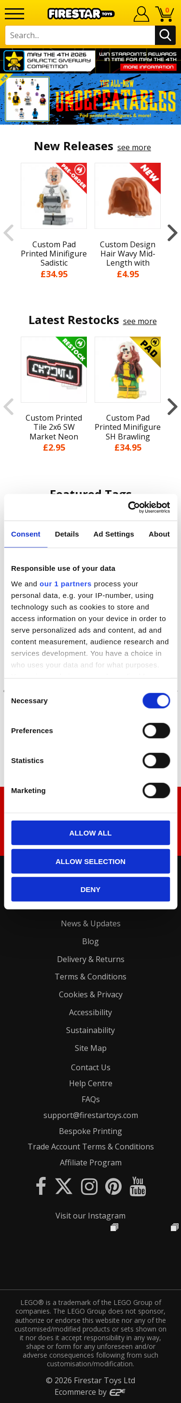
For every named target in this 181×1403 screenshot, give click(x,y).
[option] (90, 99)
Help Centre (90, 1083)
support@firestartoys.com (90, 1115)
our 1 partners (66, 583)
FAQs (91, 1099)
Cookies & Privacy (91, 994)
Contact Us (91, 1067)
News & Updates (91, 923)
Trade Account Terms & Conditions (91, 1146)
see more (134, 147)
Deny (91, 889)
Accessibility (90, 1012)
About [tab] (159, 534)
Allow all (91, 833)
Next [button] (172, 232)
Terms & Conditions (90, 976)
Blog (90, 941)
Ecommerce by (90, 1392)
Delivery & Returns (91, 959)
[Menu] (14, 13)
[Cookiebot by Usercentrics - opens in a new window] (129, 507)
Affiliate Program (91, 1162)
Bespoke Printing (90, 1131)
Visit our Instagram (90, 1215)
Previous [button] (8, 232)
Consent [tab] (26, 534)
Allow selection (90, 861)
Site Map (91, 1048)
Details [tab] (67, 534)
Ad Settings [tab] (114, 534)
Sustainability (90, 1030)
